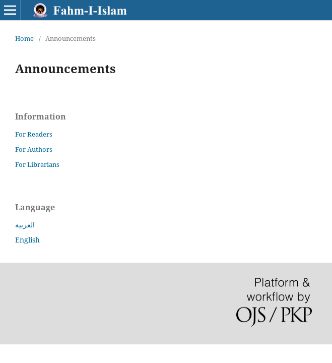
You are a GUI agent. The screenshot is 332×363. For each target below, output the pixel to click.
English (27, 240)
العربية (25, 224)
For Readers (33, 134)
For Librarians (37, 164)
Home (24, 38)
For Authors (33, 149)
